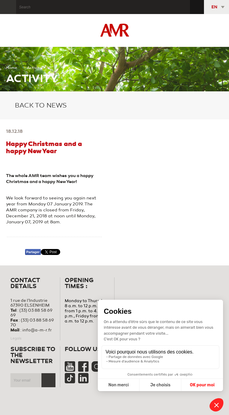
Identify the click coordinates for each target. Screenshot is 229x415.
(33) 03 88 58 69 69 (31, 313)
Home (11, 67)
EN (214, 7)
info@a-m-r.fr (37, 330)
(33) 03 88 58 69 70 (32, 323)
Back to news (36, 105)
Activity (34, 67)
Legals (15, 338)
